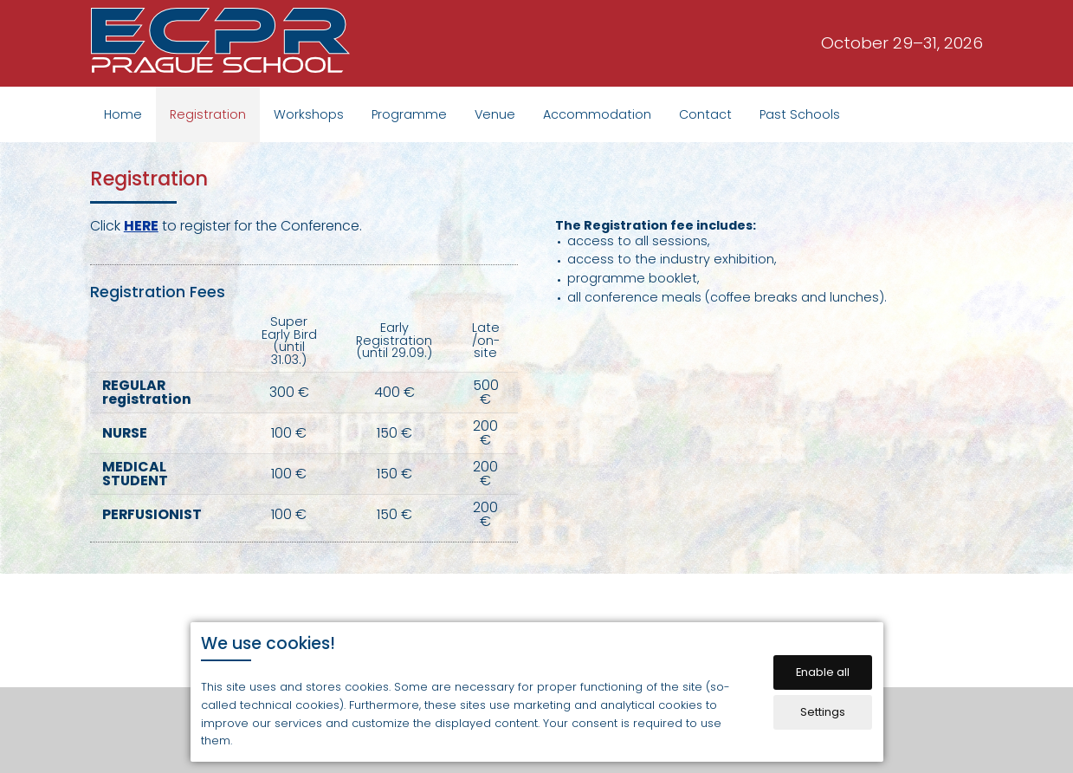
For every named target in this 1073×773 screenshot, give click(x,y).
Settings (822, 712)
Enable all (823, 672)
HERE (141, 226)
